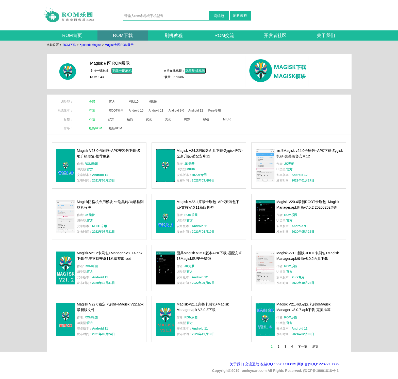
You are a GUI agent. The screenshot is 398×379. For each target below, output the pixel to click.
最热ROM (95, 128)
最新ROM (115, 128)
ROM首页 (72, 35)
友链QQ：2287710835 (278, 364)
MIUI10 (134, 101)
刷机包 (218, 16)
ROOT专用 (116, 110)
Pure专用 (214, 110)
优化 (149, 119)
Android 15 (136, 110)
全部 (92, 101)
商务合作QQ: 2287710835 (318, 364)
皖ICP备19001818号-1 (321, 371)
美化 (168, 119)
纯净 (187, 119)
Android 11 (155, 110)
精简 (130, 119)
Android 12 (195, 110)
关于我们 (326, 35)
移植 (206, 119)
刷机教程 (240, 15)
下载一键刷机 (122, 71)
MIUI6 (152, 101)
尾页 (315, 347)
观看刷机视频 (195, 71)
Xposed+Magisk (90, 45)
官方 (112, 101)
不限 (92, 110)
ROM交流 (224, 35)
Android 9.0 (176, 110)
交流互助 (252, 364)
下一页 (302, 347)
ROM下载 (123, 35)
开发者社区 (275, 35)
